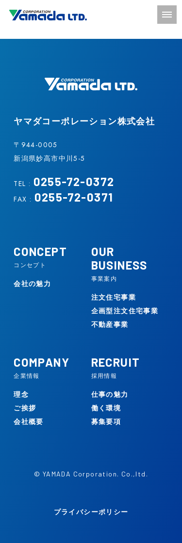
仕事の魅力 (110, 394)
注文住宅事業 (113, 297)
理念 (21, 394)
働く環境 (106, 408)
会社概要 (29, 421)
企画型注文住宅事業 (125, 311)
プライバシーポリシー (91, 512)
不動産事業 (110, 324)
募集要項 (106, 421)
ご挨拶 (25, 408)
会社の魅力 (32, 283)
